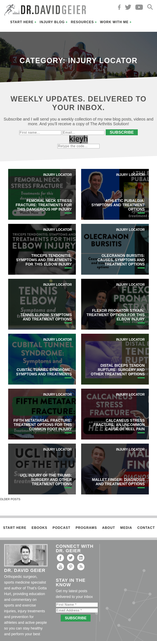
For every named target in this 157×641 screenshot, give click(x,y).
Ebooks (39, 527)
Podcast (61, 527)
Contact (146, 527)
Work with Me (114, 22)
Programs (86, 527)
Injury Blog (52, 22)
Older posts (10, 499)
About (108, 527)
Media (126, 527)
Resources (82, 22)
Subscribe (122, 132)
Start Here (22, 22)
